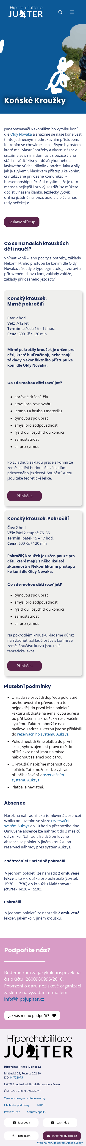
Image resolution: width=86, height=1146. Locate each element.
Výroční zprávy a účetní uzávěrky (25, 1098)
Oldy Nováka (21, 134)
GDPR (40, 1105)
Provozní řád (12, 1112)
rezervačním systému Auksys (38, 777)
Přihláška (25, 495)
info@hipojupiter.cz (24, 999)
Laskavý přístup (21, 221)
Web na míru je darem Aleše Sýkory (60, 1143)
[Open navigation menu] (72, 12)
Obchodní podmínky (16, 1105)
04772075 (16, 1077)
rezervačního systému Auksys (42, 734)
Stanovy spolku (36, 1112)
